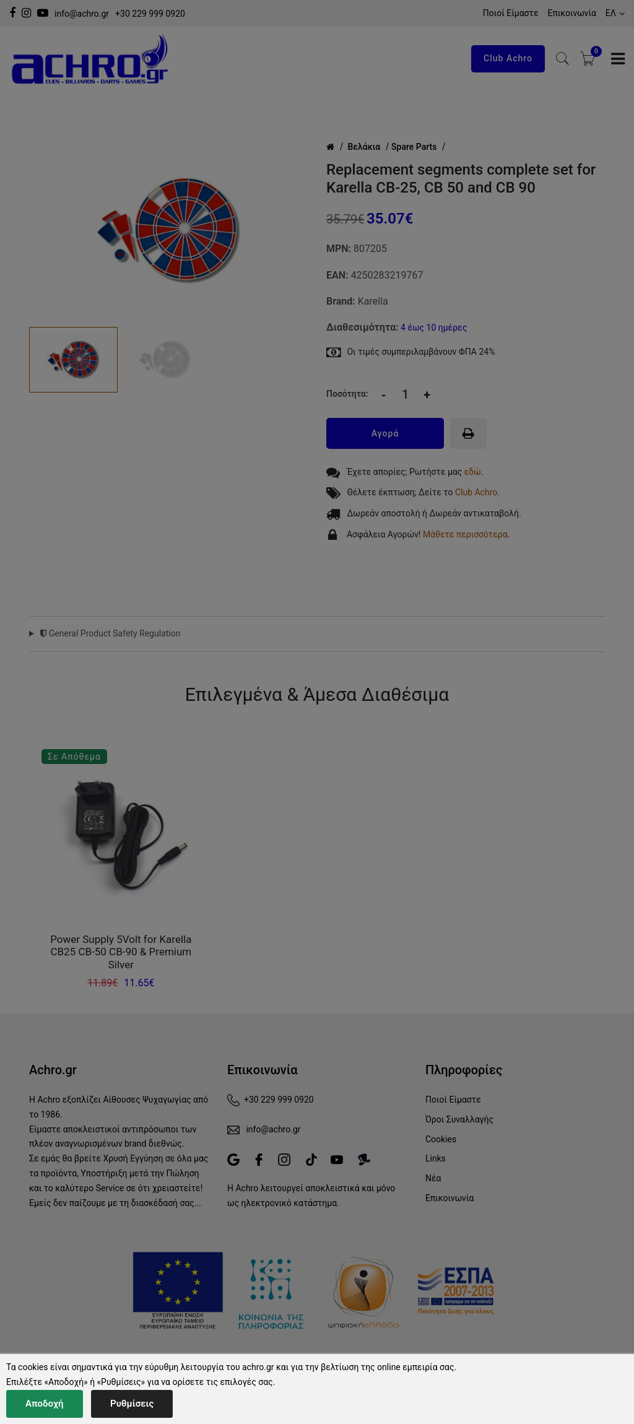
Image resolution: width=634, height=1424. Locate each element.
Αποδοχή (44, 1403)
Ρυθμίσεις (132, 1403)
